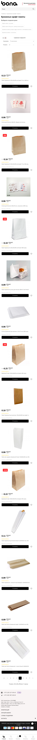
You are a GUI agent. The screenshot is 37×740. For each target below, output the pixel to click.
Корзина (18, 737)
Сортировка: (6, 41)
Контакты (26, 738)
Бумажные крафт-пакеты (14, 13)
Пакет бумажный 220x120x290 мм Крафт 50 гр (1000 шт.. (15, 80)
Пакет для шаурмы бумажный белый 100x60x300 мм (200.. (16, 457)
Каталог (10, 738)
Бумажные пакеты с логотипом (9, 32)
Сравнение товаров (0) (19, 37)
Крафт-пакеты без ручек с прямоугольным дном (12, 26)
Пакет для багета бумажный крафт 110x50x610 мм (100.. (15, 624)
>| (18, 681)
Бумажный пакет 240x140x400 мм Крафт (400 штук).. (14, 373)
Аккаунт (33, 738)
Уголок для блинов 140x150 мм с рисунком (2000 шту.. (15, 205)
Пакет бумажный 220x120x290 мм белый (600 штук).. (14, 247)
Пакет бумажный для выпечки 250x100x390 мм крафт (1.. (15, 415)
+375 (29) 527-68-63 (10, 692)
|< (4, 678)
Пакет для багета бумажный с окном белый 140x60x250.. (15, 666)
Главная (3, 738)
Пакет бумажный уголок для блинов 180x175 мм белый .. (15, 289)
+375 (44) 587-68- (9, 695)
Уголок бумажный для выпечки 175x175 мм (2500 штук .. (15, 331)
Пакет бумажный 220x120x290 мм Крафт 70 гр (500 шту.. (15, 164)
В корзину (15, 86)
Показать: (5, 44)
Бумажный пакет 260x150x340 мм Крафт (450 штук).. (14, 498)
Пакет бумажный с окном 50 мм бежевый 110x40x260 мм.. (16, 582)
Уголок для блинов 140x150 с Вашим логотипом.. (13, 122)
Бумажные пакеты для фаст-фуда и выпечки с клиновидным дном (16, 29)
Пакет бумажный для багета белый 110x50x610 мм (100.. (15, 540)
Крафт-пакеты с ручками (7, 23)
